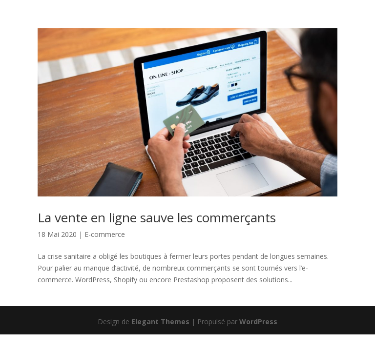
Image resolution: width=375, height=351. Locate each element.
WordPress (258, 321)
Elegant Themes (160, 321)
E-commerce (104, 234)
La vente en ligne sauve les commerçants (157, 217)
